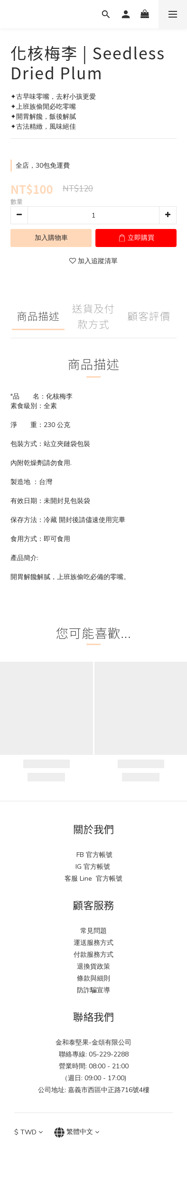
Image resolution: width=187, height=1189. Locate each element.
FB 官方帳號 (93, 854)
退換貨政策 (93, 966)
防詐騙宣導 (93, 990)
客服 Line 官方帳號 (93, 878)
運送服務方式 (93, 942)
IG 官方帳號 (93, 866)
